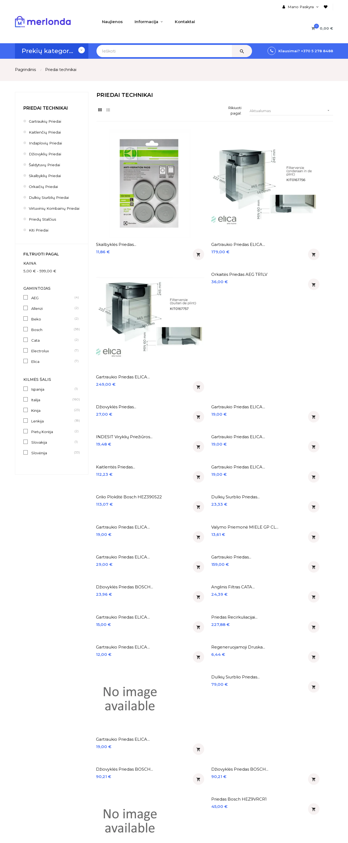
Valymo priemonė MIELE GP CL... (183, 299)
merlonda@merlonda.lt (281, 781)
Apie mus (24, 747)
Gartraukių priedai (45, 121)
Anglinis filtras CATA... (179, 331)
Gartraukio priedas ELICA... (176, 192)
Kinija (52, 415)
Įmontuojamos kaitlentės (201, 756)
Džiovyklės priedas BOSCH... (115, 334)
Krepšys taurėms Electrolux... (236, 535)
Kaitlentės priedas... (116, 260)
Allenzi (52, 313)
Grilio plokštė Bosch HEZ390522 (239, 263)
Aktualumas (291, 111)
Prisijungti (78, 765)
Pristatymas (26, 756)
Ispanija (52, 394)
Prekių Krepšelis (84, 784)
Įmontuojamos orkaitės (200, 747)
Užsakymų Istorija (86, 756)
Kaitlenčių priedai (45, 132)
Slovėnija (52, 458)
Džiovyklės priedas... (117, 225)
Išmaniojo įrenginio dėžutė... (177, 617)
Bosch (52, 335)
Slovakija (52, 447)
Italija (52, 405)
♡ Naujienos (135, 747)
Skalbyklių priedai (45, 175)
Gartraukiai (188, 765)
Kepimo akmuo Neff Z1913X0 (118, 535)
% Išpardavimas (138, 765)
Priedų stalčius (43, 224)
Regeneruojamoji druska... (175, 370)
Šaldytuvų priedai (45, 164)
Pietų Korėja (52, 437)
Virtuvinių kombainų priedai (48, 211)
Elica (52, 367)
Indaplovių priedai (46, 143)
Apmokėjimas (28, 765)
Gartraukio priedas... (300, 296)
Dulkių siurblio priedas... (304, 260)
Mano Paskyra (82, 747)
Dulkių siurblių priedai (49, 197)
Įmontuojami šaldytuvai (200, 775)
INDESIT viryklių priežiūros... (235, 228)
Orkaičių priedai (43, 186)
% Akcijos (132, 756)
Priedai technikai (45, 108)
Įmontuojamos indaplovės (202, 784)
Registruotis (80, 775)
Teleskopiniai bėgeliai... (181, 532)
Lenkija (52, 426)
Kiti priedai (39, 235)
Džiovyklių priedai (45, 154)
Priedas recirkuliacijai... (303, 331)
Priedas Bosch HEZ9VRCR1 (294, 452)
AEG (52, 303)
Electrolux (52, 356)
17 (320, 656)
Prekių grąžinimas (32, 775)
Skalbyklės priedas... (117, 189)
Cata (52, 345)
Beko (52, 324)
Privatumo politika (32, 784)
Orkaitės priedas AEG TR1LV (301, 145)
